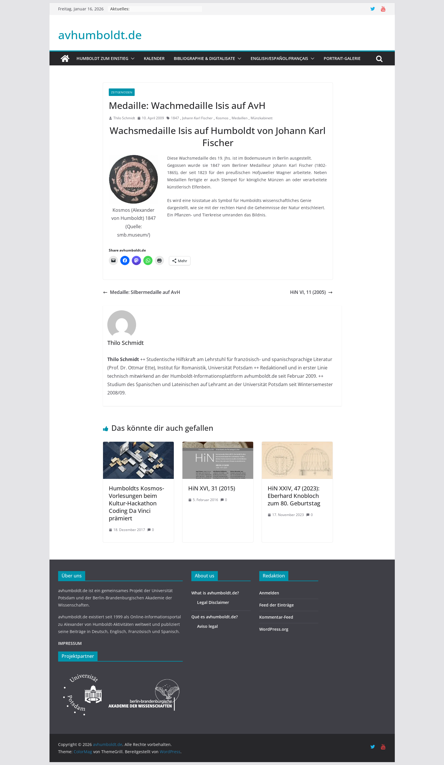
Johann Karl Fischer (197, 118)
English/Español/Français (279, 58)
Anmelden (269, 593)
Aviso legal (207, 626)
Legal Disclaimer (213, 602)
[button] (131, 58)
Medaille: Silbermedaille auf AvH (141, 292)
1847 (175, 118)
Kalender (154, 58)
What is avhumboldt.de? (215, 593)
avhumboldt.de (100, 35)
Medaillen (239, 118)
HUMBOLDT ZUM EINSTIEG (102, 58)
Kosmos (222, 118)
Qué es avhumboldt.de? (214, 616)
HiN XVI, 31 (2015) (211, 488)
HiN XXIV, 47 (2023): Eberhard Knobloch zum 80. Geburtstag (294, 495)
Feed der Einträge (276, 605)
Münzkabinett (262, 118)
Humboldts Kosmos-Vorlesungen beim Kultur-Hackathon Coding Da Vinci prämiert (136, 503)
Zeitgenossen (121, 92)
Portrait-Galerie (342, 58)
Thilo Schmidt (124, 118)
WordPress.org (273, 629)
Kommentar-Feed (276, 617)
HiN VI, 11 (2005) (311, 292)
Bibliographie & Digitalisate (204, 58)
